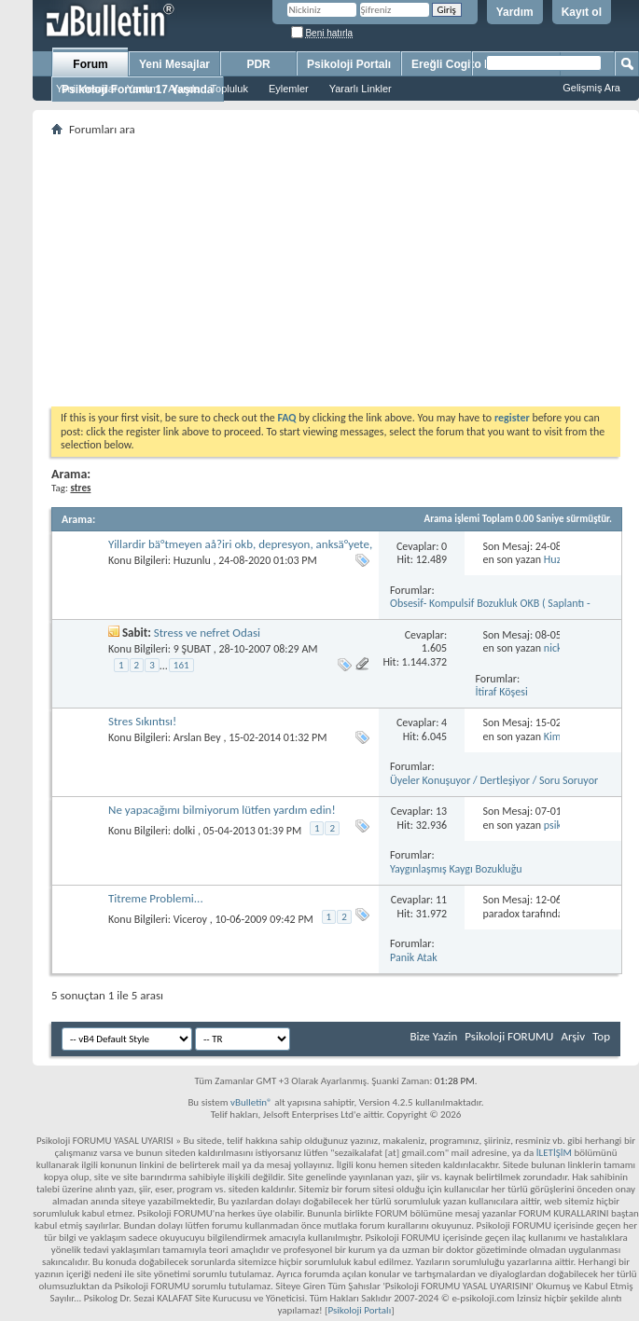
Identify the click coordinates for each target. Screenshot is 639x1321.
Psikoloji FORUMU (509, 1036)
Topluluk (229, 88)
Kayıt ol (582, 12)
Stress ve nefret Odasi (207, 633)
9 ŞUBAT (192, 648)
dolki (185, 830)
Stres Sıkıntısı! (142, 721)
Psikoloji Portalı (349, 64)
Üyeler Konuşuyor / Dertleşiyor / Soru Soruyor (494, 780)
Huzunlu (192, 560)
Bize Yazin (433, 1036)
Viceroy (190, 919)
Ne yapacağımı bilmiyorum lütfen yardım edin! (222, 810)
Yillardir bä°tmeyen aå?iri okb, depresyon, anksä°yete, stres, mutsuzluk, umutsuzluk (240, 551)
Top (601, 1036)
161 (181, 665)
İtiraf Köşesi (502, 691)
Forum (90, 64)
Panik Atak (414, 957)
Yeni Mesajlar (87, 88)
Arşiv (573, 1036)
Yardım (515, 12)
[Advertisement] (335, 271)
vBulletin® (251, 1102)
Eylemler (289, 88)
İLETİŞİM (554, 1153)
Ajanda (184, 88)
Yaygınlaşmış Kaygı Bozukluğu (456, 868)
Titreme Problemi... (155, 898)
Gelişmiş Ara (591, 87)
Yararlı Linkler (360, 88)
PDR (258, 64)
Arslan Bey (197, 737)
